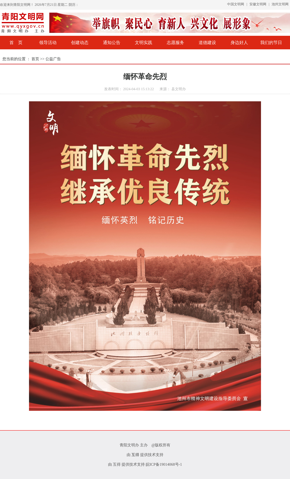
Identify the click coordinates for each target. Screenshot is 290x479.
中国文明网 (236, 4)
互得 (135, 455)
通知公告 (111, 42)
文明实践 (143, 42)
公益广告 (53, 59)
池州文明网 (280, 4)
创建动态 (79, 42)
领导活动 (48, 42)
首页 (35, 59)
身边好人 (239, 42)
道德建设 (207, 42)
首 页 (15, 42)
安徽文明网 (258, 4)
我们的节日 (271, 42)
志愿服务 (175, 42)
